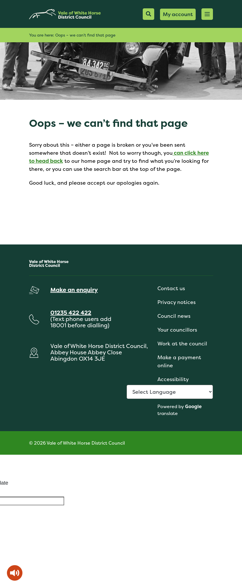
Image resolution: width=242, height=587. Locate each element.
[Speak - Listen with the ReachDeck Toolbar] (14, 573)
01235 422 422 (70, 312)
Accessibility (173, 379)
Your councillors (177, 329)
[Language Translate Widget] (170, 392)
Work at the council (182, 343)
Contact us (171, 288)
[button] (207, 14)
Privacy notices (176, 302)
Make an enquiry (74, 290)
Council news (173, 316)
